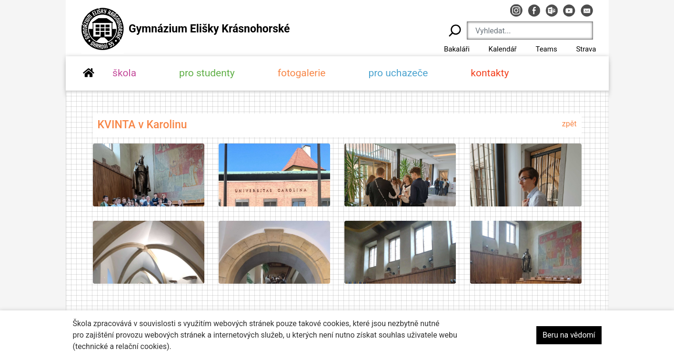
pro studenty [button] (207, 73)
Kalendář (503, 49)
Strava (586, 49)
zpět (569, 123)
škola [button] (124, 73)
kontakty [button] (490, 73)
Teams (546, 49)
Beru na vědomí (569, 334)
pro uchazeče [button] (398, 73)
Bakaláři (457, 49)
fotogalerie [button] (302, 73)
